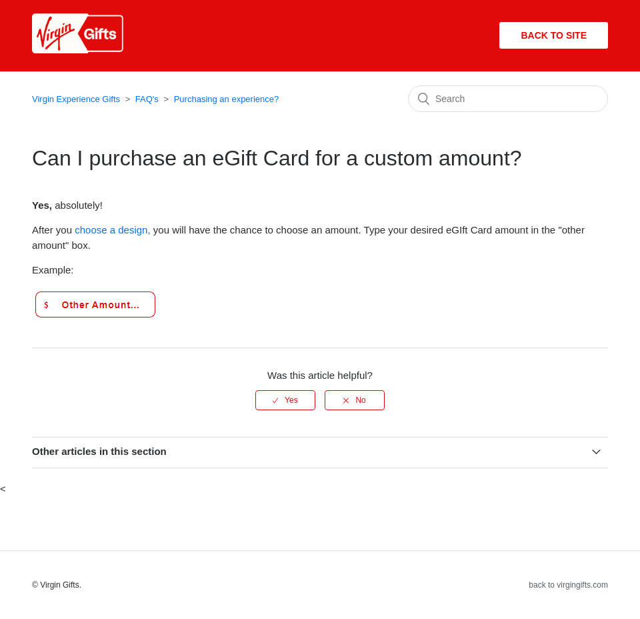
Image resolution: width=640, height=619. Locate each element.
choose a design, (114, 229)
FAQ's (147, 99)
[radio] (285, 400)
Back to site (554, 35)
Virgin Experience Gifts (76, 99)
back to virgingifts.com (568, 585)
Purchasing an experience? (226, 99)
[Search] (508, 98)
